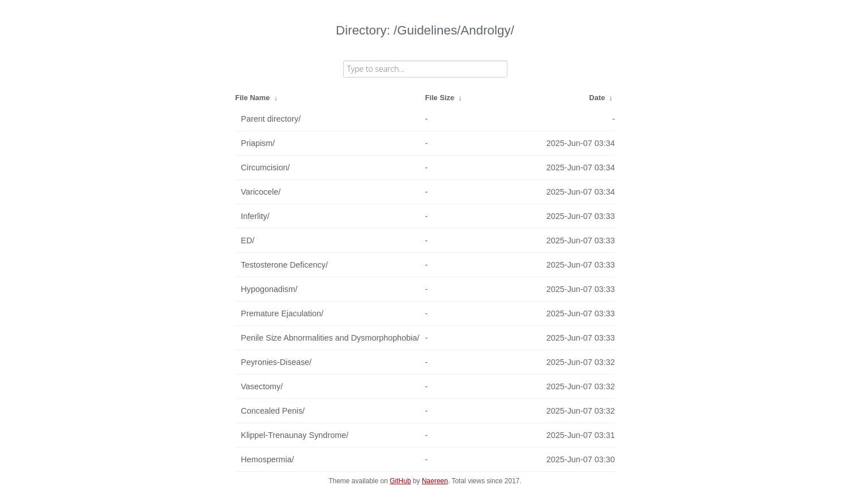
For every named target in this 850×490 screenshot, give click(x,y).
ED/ (247, 240)
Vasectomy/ (262, 386)
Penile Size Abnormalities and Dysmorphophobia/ (330, 337)
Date (597, 97)
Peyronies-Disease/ (276, 362)
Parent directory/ (271, 118)
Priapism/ (258, 143)
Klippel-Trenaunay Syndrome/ (294, 435)
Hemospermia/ (267, 459)
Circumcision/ (265, 167)
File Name (252, 97)
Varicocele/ (260, 191)
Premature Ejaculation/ (282, 313)
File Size (440, 97)
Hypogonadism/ (269, 289)
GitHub (400, 481)
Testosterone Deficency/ (284, 264)
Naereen (435, 481)
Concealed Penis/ (273, 410)
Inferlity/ (255, 216)
